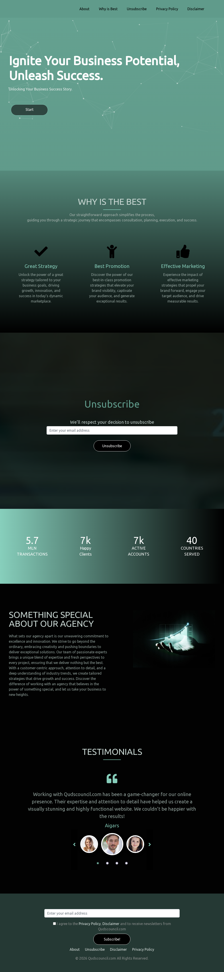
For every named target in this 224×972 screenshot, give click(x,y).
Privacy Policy (167, 9)
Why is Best (108, 9)
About (84, 9)
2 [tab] (107, 863)
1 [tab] (97, 863)
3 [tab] (117, 863)
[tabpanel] (112, 844)
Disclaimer (195, 9)
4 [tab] (126, 863)
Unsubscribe (137, 9)
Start (29, 109)
